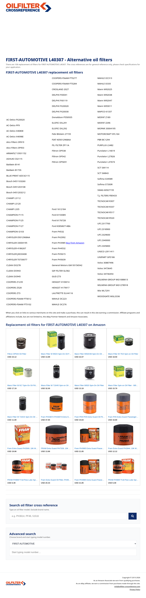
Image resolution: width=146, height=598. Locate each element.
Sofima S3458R (105, 178)
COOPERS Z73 (13, 293)
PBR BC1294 (103, 139)
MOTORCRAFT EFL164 (108, 134)
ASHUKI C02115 (14, 158)
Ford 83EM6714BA (61, 226)
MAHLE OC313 (104, 78)
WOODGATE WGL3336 (108, 296)
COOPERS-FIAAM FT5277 (64, 78)
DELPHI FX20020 (60, 106)
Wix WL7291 (103, 290)
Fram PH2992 (59, 237)
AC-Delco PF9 (13, 125)
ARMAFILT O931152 (16, 153)
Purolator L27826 (106, 156)
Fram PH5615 (59, 254)
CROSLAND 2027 (60, 89)
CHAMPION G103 (15, 231)
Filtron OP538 (59, 150)
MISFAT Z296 (103, 122)
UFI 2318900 (103, 229)
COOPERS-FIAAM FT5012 (18, 298)
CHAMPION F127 (14, 226)
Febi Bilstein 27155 (61, 134)
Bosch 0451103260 (15, 181)
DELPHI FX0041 (59, 94)
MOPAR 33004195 (106, 128)
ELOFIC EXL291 (59, 122)
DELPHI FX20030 (60, 111)
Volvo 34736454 (105, 273)
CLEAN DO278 (13, 265)
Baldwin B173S (13, 170)
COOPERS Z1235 (14, 281)
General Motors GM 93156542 (67, 265)
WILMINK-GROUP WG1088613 (112, 279)
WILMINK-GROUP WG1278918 (112, 285)
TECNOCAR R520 (105, 218)
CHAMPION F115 (14, 214)
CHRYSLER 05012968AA (18, 237)
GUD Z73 (56, 276)
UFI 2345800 (103, 245)
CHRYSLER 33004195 (16, 242)
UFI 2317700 (103, 223)
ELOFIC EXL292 (59, 128)
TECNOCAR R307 (105, 201)
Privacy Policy (135, 589)
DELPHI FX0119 (59, 100)
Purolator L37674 (106, 161)
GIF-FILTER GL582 (61, 270)
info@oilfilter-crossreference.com (127, 586)
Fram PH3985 (59, 242)
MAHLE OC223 (59, 298)
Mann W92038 (104, 94)
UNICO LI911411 (105, 251)
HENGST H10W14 (60, 281)
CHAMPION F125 (14, 220)
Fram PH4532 (59, 248)
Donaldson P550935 (62, 117)
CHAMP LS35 (12, 209)
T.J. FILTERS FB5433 (107, 195)
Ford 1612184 (59, 209)
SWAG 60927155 (105, 190)
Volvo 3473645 (104, 268)
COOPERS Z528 (14, 287)
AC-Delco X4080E (14, 130)
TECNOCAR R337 (105, 206)
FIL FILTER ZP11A (60, 145)
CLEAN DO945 (13, 276)
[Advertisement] (73, 35)
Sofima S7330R (105, 184)
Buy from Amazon (75, 242)
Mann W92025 (104, 89)
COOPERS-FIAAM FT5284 (64, 83)
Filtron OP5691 (59, 161)
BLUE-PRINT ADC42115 (18, 175)
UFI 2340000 (103, 240)
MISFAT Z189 (103, 117)
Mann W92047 (104, 100)
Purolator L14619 (106, 150)
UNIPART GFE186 (106, 257)
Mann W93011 (104, 106)
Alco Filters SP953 (15, 147)
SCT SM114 (103, 167)
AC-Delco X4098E (14, 136)
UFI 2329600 (103, 234)
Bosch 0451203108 (15, 186)
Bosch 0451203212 (15, 192)
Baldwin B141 (13, 164)
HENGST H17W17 (60, 287)
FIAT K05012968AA (61, 139)
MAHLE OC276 (59, 304)
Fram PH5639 (59, 259)
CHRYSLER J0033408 (16, 254)
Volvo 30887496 (105, 262)
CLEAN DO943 (13, 270)
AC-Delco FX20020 (15, 119)
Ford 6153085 (59, 214)
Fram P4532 (58, 231)
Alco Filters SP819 (15, 142)
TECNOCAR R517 (105, 212)
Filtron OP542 (59, 156)
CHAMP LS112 (13, 198)
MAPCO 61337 (104, 111)
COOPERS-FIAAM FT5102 (18, 304)
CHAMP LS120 (13, 203)
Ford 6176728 (59, 220)
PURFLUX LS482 (105, 145)
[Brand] (73, 543)
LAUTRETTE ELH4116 (62, 293)
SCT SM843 (103, 173)
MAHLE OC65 (104, 83)
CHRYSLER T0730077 (16, 259)
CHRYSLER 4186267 (16, 248)
